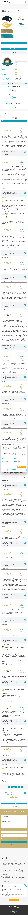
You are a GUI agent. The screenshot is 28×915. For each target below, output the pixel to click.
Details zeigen (22, 464)
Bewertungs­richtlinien (6, 910)
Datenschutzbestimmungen (11, 456)
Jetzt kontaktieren (14, 48)
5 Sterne (16, 57)
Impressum (4, 456)
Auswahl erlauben (13, 469)
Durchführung (4, 74)
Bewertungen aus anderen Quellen (21, 25)
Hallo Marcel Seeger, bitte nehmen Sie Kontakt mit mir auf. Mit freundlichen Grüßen (14, 821)
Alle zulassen (21, 466)
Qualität (3, 69)
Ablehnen (23, 470)
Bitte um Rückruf (6, 838)
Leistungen (4, 72)
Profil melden (19, 852)
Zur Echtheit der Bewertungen (14, 40)
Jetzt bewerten (14, 43)
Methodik (3, 76)
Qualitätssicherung (13, 910)
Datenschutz (18, 910)
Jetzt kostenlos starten (14, 899)
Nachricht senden (14, 841)
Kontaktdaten (18, 53)
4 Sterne (16, 59)
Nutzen (3, 71)
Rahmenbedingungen (6, 78)
